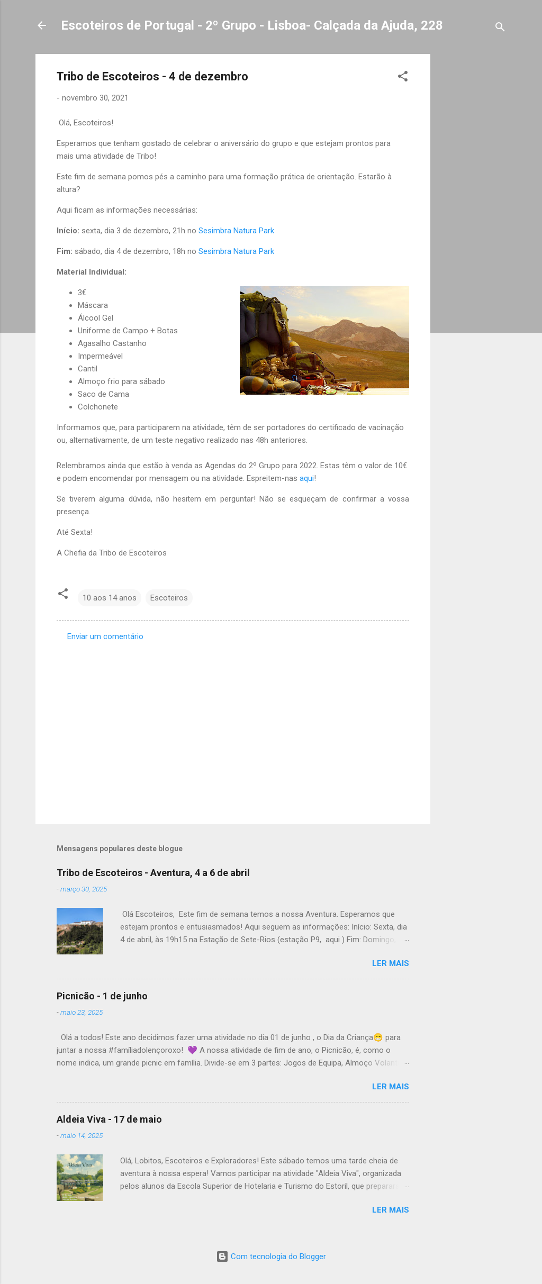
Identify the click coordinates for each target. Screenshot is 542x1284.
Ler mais (390, 963)
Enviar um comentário (105, 636)
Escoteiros (169, 598)
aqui (307, 478)
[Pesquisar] (500, 29)
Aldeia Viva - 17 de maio (109, 1119)
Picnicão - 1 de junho (102, 995)
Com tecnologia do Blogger (271, 1256)
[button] (402, 78)
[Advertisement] (473, 212)
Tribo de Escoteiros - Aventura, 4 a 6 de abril (153, 872)
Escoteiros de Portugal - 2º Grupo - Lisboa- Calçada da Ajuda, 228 (252, 25)
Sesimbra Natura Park (236, 230)
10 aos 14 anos (110, 598)
